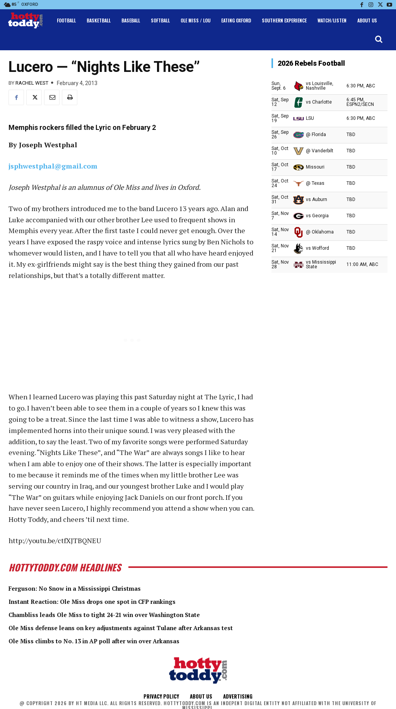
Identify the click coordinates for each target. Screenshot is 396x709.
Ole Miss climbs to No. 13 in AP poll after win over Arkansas (111, 639)
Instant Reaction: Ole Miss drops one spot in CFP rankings (110, 600)
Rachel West (31, 82)
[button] (378, 39)
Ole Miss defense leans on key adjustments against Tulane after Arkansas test (144, 627)
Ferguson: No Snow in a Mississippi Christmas (88, 588)
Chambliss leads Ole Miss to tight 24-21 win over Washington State (125, 614)
